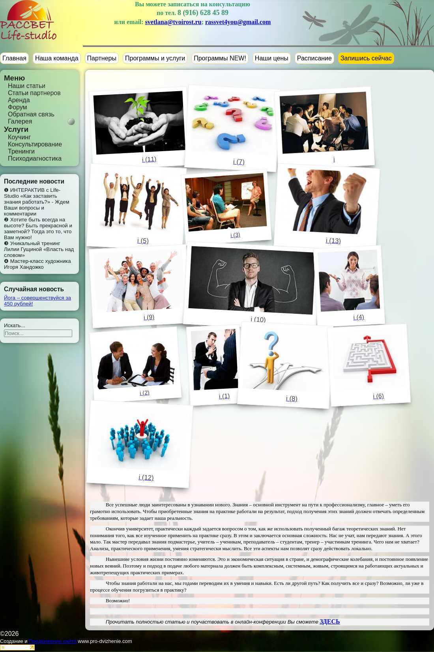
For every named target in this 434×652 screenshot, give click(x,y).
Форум (17, 107)
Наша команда (57, 58)
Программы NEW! (220, 58)
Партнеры (101, 58)
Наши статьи (26, 85)
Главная (14, 58)
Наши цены (271, 58)
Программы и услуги (155, 58)
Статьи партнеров (34, 93)
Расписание (314, 58)
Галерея (20, 121)
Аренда (19, 100)
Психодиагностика (35, 158)
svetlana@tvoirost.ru (173, 22)
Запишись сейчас (366, 58)
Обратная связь (31, 114)
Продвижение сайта (53, 641)
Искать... (14, 325)
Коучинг (19, 137)
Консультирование (35, 144)
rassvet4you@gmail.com (238, 22)
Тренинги (21, 151)
